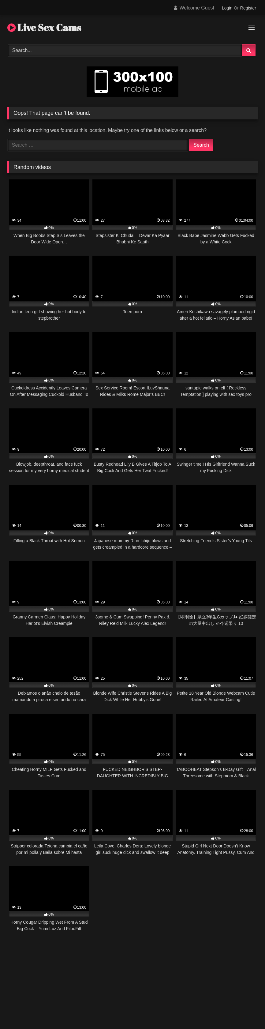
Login (227, 8)
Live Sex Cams (44, 27)
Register (248, 8)
